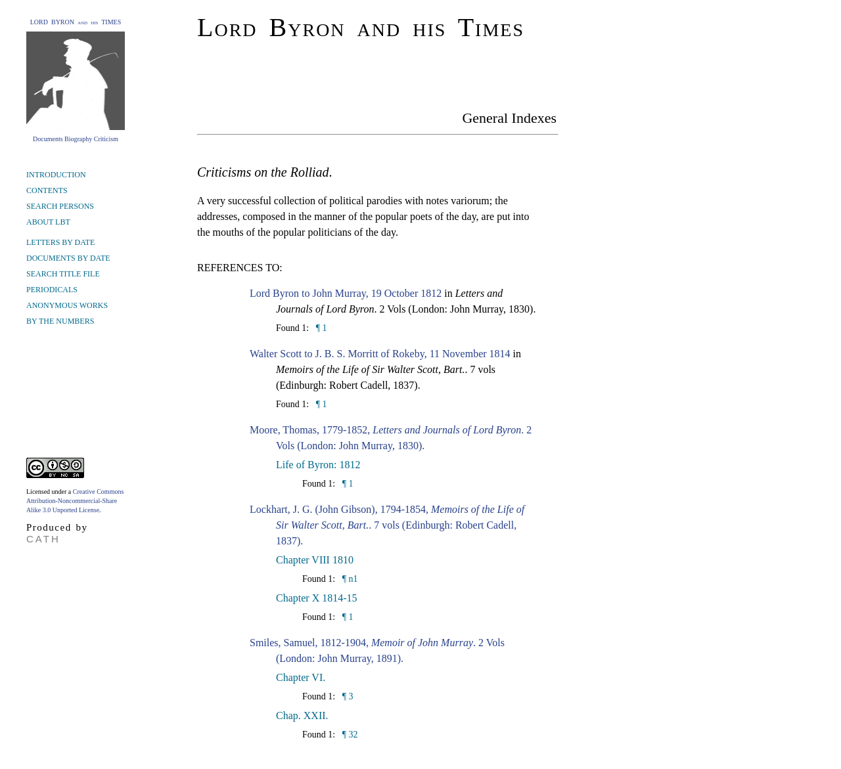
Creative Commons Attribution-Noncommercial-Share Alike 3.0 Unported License (75, 501)
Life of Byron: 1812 (318, 464)
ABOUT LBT (48, 222)
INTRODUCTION (56, 174)
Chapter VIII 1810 (314, 559)
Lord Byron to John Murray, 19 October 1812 (346, 293)
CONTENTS (47, 190)
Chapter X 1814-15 (316, 598)
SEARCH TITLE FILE (63, 273)
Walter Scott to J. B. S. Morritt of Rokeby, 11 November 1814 (380, 353)
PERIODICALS (52, 289)
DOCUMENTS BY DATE (68, 258)
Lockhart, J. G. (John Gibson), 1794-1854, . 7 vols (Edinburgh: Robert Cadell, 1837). (387, 525)
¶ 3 (346, 696)
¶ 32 (348, 734)
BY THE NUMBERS (60, 321)
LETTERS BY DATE (60, 242)
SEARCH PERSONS (60, 206)
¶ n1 (348, 579)
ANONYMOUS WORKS (67, 305)
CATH (43, 538)
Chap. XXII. (302, 715)
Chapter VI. (300, 677)
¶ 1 (320, 328)
